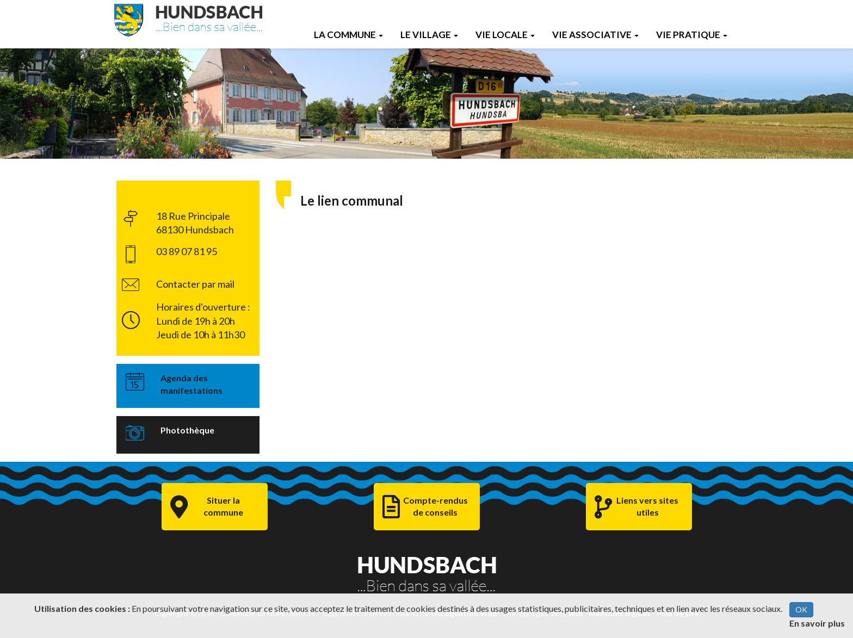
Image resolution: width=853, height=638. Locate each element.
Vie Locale (505, 34)
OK (801, 609)
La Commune (348, 34)
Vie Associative (595, 34)
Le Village (429, 34)
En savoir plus (817, 623)
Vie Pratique (691, 34)
